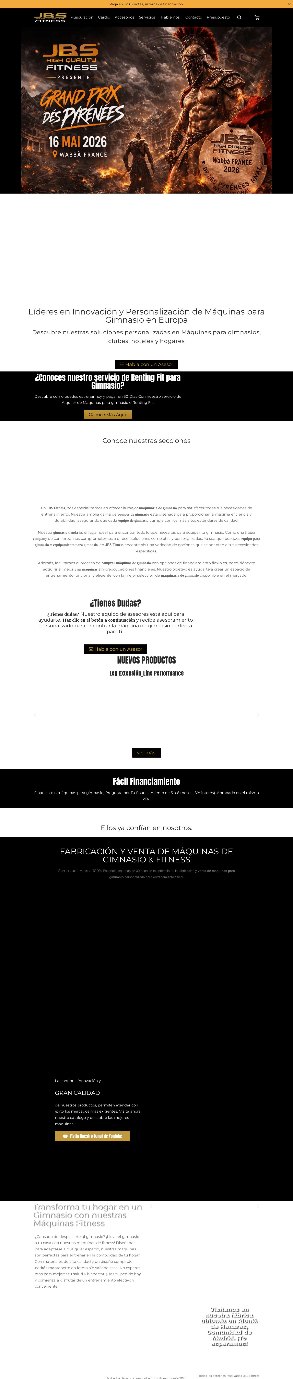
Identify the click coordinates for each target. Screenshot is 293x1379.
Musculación (81, 17)
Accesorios (124, 17)
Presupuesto (218, 17)
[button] (35, 714)
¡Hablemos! (170, 17)
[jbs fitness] (113, 1326)
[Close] (289, 3)
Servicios (147, 17)
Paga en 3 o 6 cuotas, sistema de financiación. (147, 4)
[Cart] (257, 17)
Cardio (104, 17)
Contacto (193, 17)
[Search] (239, 17)
